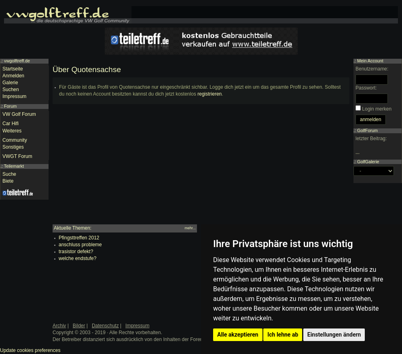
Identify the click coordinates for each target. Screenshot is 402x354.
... (357, 152)
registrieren (209, 94)
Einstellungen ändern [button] (334, 334)
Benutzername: (371, 69)
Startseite (12, 69)
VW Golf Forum (19, 114)
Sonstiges (13, 147)
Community (14, 140)
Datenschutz (105, 325)
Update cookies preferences (30, 350)
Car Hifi (10, 123)
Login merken (376, 109)
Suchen (10, 89)
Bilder (79, 325)
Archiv (59, 325)
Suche (9, 174)
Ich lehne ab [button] (282, 334)
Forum (10, 106)
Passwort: (366, 88)
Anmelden (13, 76)
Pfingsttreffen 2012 (79, 238)
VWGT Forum (17, 156)
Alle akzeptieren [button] (237, 334)
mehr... (190, 228)
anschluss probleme (80, 244)
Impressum (14, 96)
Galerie (10, 82)
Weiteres (11, 131)
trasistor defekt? (76, 251)
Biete (7, 181)
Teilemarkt (14, 166)
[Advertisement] (201, 167)
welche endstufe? (77, 258)
